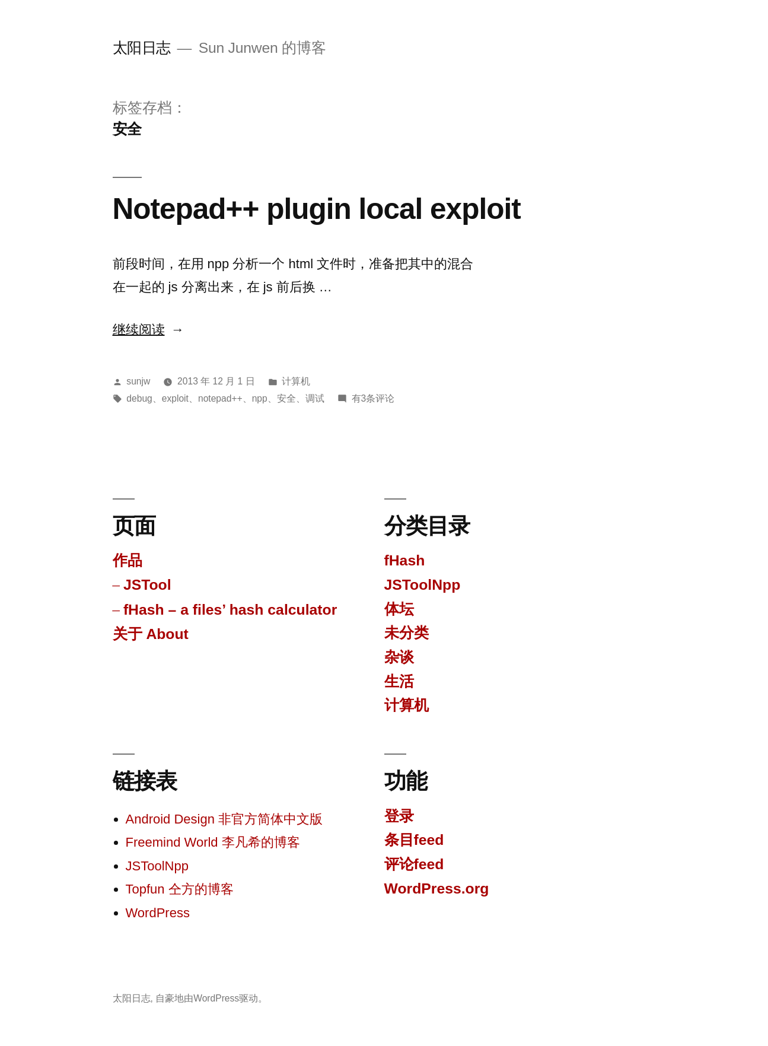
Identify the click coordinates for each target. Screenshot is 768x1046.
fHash (404, 560)
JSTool (147, 585)
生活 (399, 681)
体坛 (399, 609)
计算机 (296, 381)
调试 (314, 398)
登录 (399, 816)
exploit (175, 398)
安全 (286, 398)
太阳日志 (142, 48)
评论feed (414, 864)
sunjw (138, 381)
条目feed (414, 840)
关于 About (151, 634)
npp (259, 398)
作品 (127, 560)
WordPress (158, 912)
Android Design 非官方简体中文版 (224, 819)
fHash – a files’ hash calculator (230, 610)
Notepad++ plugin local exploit (317, 208)
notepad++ (220, 398)
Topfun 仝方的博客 (180, 889)
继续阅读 (148, 329)
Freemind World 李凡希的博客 (213, 842)
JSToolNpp (422, 585)
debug (139, 398)
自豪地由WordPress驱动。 (211, 998)
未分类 (406, 633)
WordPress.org (436, 888)
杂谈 (399, 657)
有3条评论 (373, 398)
